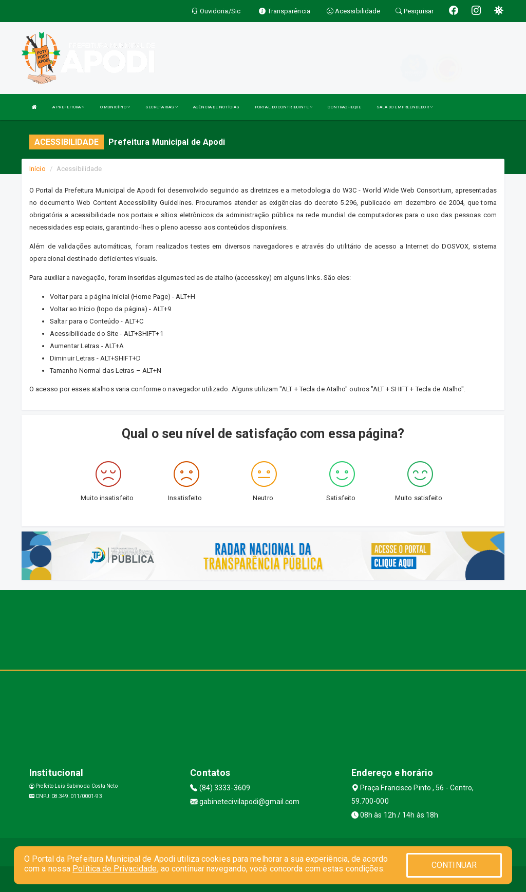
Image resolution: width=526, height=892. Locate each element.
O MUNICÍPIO (115, 107)
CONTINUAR (454, 865)
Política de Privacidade (114, 869)
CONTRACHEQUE (344, 107)
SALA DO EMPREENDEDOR (405, 107)
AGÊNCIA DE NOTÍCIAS (216, 107)
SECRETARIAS (161, 107)
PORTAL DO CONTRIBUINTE (283, 107)
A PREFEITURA (68, 107)
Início (37, 169)
